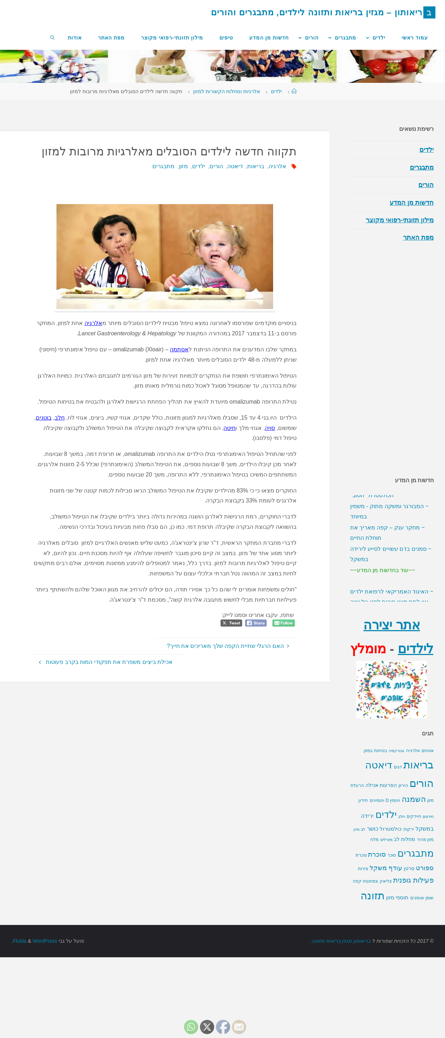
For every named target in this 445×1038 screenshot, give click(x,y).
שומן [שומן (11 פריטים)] (429, 921)
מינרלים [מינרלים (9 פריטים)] (386, 863)
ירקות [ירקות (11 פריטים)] (408, 853)
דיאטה (234, 166)
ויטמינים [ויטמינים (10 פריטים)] (377, 824)
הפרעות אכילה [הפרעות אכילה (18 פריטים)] (381, 809)
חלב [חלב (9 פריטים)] (401, 840)
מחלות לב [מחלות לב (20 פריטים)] (404, 863)
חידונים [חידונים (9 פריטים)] (428, 840)
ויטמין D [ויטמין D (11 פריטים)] (393, 824)
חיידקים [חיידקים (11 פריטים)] (414, 840)
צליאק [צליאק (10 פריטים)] (386, 905)
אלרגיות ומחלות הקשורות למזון (226, 91)
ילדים (276, 91)
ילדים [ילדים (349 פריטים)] (386, 838)
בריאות (254, 166)
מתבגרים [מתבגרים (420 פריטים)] (415, 877)
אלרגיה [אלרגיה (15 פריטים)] (413, 774)
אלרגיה (277, 166)
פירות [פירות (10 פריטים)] (363, 892)
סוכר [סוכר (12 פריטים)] (391, 879)
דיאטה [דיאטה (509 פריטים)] (378, 788)
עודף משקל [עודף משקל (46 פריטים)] (386, 891)
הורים (215, 166)
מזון (182, 166)
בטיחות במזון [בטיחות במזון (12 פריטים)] (375, 774)
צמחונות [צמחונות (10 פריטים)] (370, 905)
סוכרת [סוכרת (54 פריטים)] (377, 878)
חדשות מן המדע (412, 202)
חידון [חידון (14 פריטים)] (363, 824)
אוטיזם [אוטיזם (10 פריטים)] (428, 774)
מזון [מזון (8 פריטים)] (356, 853)
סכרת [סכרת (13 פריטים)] (361, 879)
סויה (270, 428)
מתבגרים (163, 166)
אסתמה (179, 349)
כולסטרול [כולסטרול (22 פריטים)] (391, 853)
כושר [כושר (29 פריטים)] (372, 853)
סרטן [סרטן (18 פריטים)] (409, 892)
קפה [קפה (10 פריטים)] (357, 905)
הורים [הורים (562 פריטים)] (421, 807)
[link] (53, 37)
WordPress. (34, 965)
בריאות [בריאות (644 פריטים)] (418, 788)
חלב (60, 418)
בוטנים (43, 418)
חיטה (229, 428)
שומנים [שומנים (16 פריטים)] (417, 921)
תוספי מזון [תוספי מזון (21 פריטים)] (397, 921)
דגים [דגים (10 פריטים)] (398, 791)
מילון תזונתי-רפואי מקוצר (400, 220)
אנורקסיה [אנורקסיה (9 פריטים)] (396, 774)
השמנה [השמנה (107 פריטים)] (414, 823)
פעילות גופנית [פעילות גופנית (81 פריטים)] (413, 904)
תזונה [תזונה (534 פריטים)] (372, 919)
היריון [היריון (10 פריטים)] (403, 809)
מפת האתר (418, 237)
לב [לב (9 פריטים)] (363, 853)
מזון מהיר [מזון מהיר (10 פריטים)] (425, 863)
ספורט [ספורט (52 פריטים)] (425, 891)
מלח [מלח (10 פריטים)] (374, 863)
